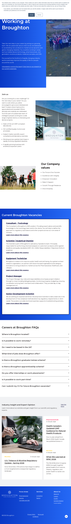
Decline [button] (39, 15)
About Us (56, 494)
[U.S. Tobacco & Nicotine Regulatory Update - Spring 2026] (22, 434)
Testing (38, 498)
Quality (56, 498)
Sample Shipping (58, 501)
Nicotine (21, 498)
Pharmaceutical (23, 496)
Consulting (39, 496)
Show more (12, 310)
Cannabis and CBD (24, 500)
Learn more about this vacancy (17, 235)
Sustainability (57, 503)
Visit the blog (63, 405)
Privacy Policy (31, 514)
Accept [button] (31, 15)
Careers (56, 496)
